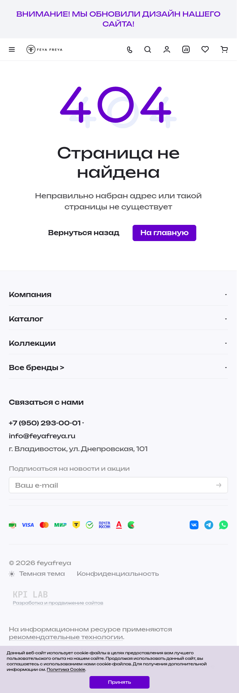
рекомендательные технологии (66, 637)
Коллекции (32, 343)
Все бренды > (36, 367)
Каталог (26, 319)
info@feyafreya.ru (42, 436)
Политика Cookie (66, 669)
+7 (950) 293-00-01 (45, 423)
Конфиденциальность (118, 573)
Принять (119, 682)
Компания (30, 294)
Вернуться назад (84, 233)
